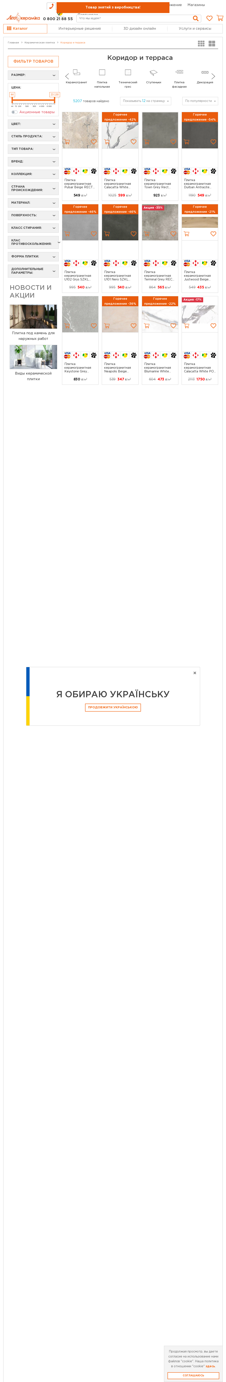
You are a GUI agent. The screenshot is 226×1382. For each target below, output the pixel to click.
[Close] (195, 673)
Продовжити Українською (113, 707)
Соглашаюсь (193, 1375)
